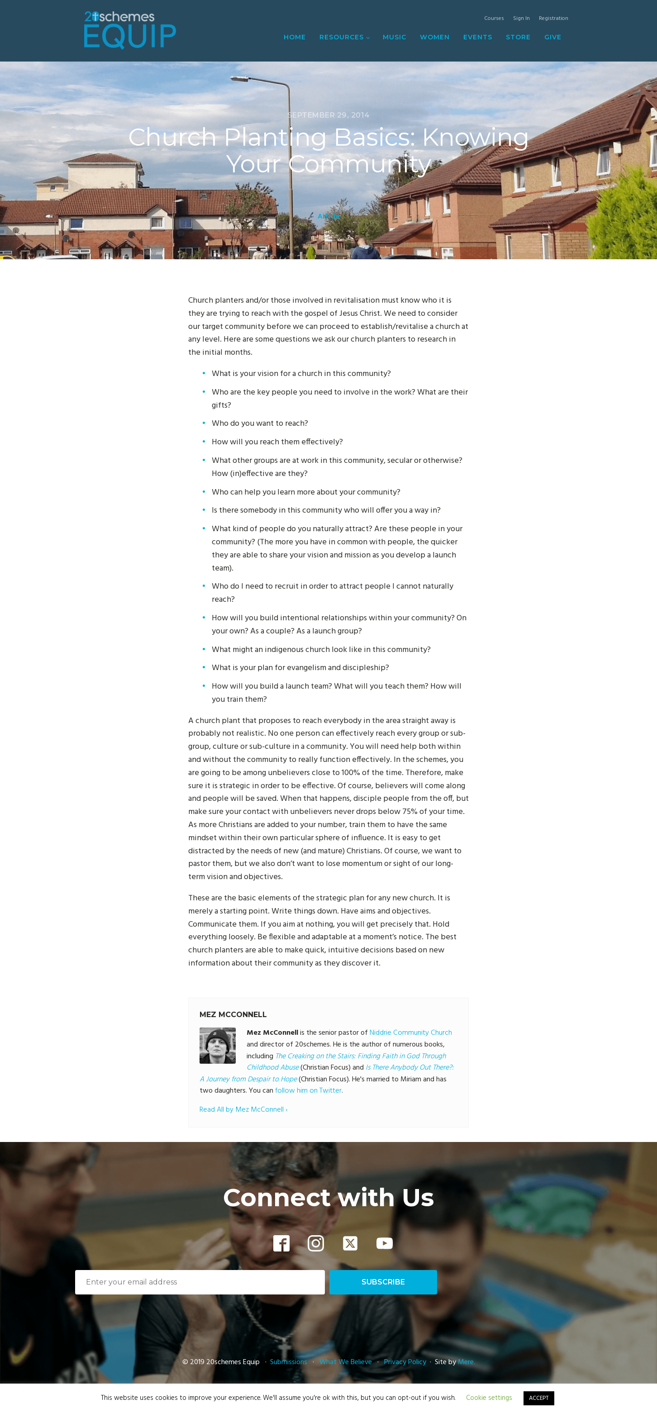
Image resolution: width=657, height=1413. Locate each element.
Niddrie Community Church (411, 1033)
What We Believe (345, 1362)
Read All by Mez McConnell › (243, 1110)
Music (394, 37)
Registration (553, 18)
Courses (494, 18)
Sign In (521, 18)
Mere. (466, 1362)
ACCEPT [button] (539, 1398)
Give (553, 37)
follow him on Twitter (308, 1091)
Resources (341, 37)
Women (435, 37)
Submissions (289, 1362)
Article (329, 217)
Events (477, 37)
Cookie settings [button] (489, 1398)
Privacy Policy (405, 1362)
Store (518, 37)
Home (295, 37)
